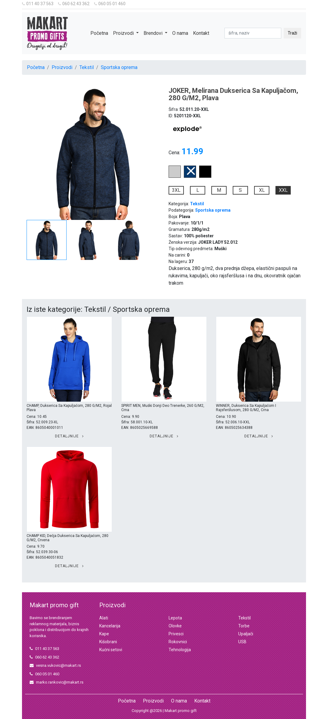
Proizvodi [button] (124, 33)
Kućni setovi (110, 649)
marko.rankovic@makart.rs (56, 682)
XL (262, 190)
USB (242, 641)
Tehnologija (180, 649)
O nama (180, 33)
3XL (176, 190)
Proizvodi (62, 67)
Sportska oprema (119, 67)
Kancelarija (109, 625)
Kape (104, 633)
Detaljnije (69, 436)
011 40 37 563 (37, 3)
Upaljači (245, 633)
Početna (99, 33)
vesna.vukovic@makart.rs (55, 665)
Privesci (176, 633)
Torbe (244, 625)
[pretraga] (252, 33)
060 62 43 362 (73, 3)
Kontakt (201, 33)
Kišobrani (108, 641)
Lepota (175, 617)
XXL (283, 190)
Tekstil (86, 67)
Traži (292, 33)
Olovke (175, 625)
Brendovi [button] (154, 33)
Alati (103, 617)
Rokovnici (178, 641)
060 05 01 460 (110, 3)
